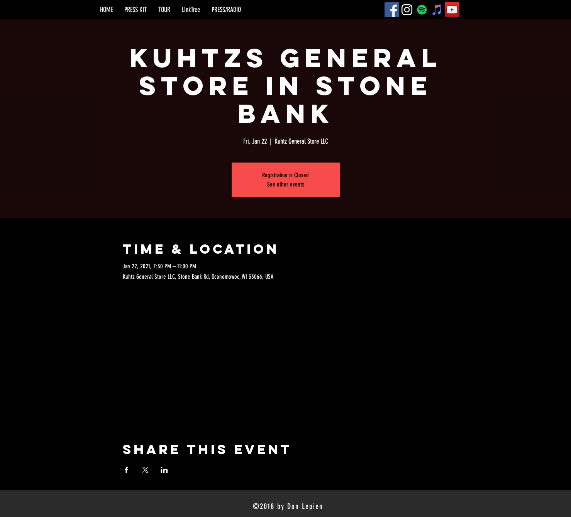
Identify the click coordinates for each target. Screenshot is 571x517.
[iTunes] (437, 9)
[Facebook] (392, 9)
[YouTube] (452, 9)
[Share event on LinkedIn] (164, 470)
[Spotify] (422, 9)
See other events (285, 184)
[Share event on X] (145, 470)
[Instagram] (407, 9)
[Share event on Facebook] (126, 470)
